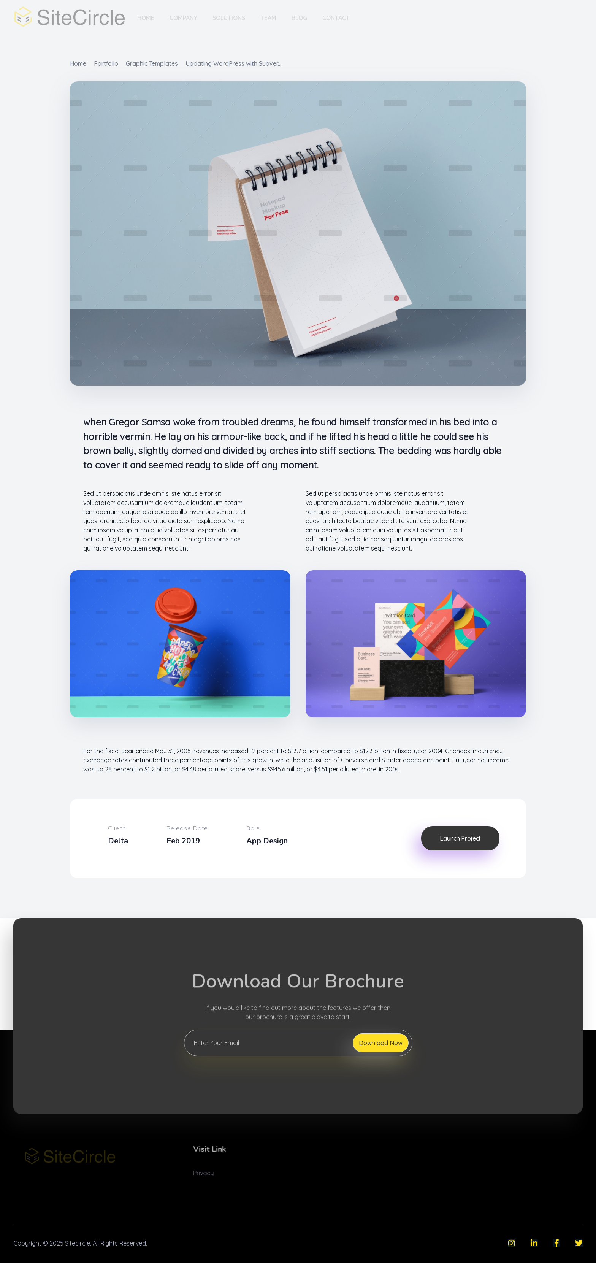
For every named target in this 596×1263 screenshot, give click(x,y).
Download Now (381, 1043)
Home (78, 63)
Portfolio (106, 63)
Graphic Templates (152, 63)
